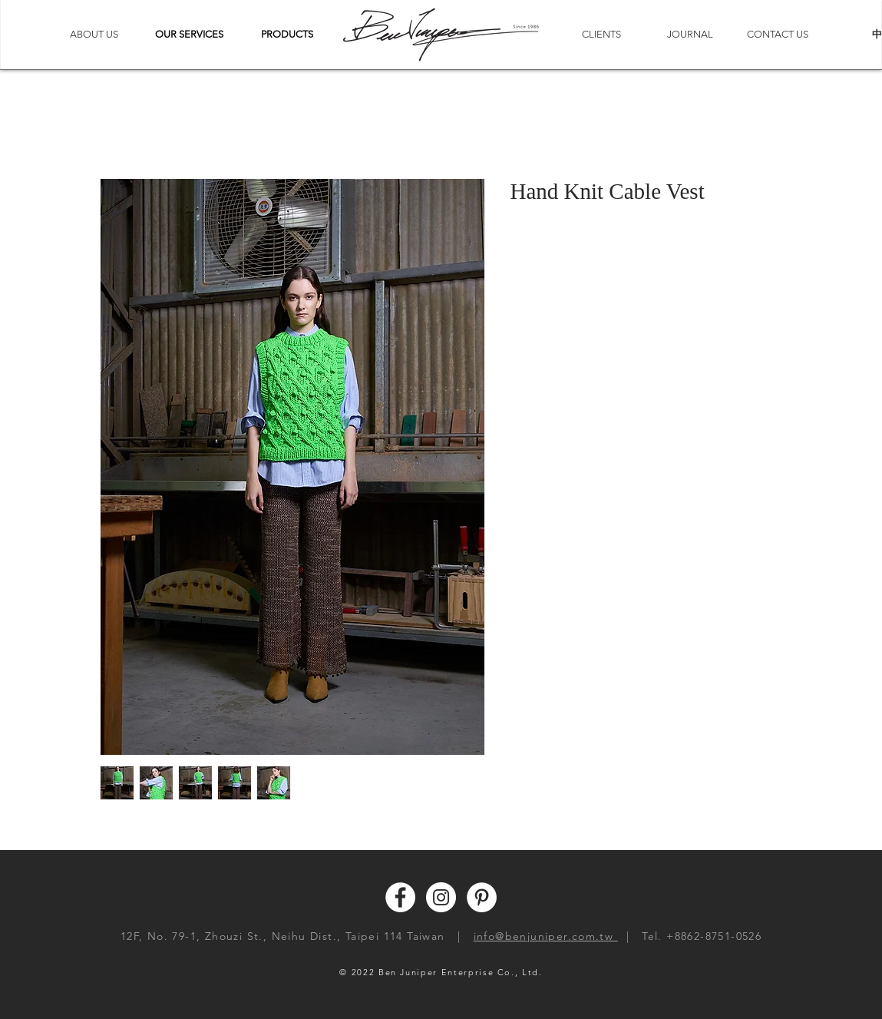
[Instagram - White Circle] (441, 897)
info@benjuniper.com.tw (546, 936)
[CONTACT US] (777, 34)
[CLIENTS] (601, 34)
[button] (189, 35)
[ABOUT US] (94, 34)
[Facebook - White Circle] (400, 897)
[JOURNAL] (690, 34)
